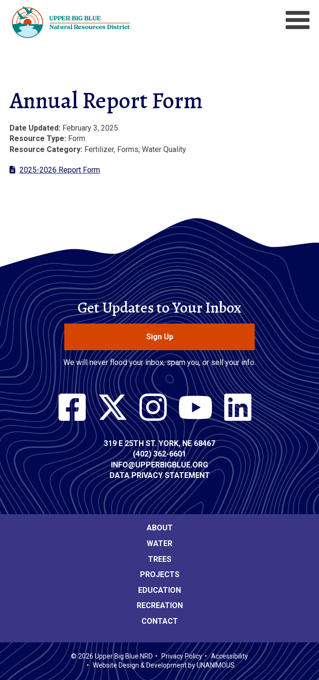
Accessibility (229, 656)
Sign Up (159, 336)
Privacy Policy (181, 656)
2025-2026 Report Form (60, 169)
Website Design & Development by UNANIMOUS (164, 665)
